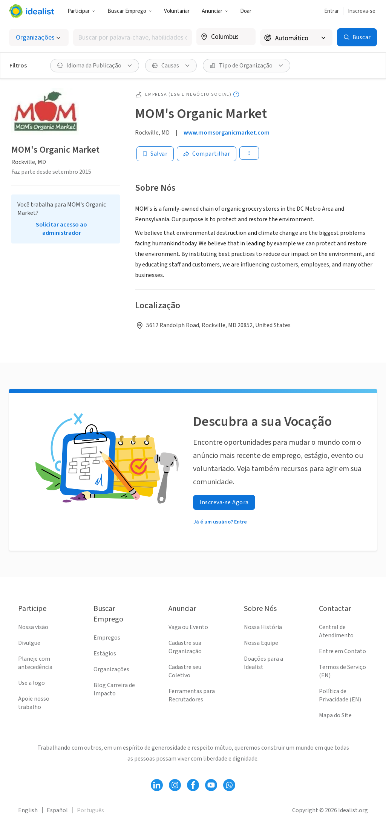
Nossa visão (33, 627)
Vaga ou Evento (188, 627)
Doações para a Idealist (263, 663)
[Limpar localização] (245, 37)
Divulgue (29, 643)
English (28, 810)
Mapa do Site (335, 715)
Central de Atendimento (336, 631)
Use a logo (31, 683)
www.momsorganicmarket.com (227, 133)
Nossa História (263, 627)
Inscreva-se (361, 11)
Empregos (106, 638)
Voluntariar (177, 11)
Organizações (111, 669)
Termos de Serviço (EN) (342, 671)
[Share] (206, 153)
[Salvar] (155, 153)
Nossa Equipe (261, 643)
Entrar (331, 11)
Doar (245, 11)
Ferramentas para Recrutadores (191, 695)
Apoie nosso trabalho (33, 703)
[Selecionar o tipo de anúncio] (39, 37)
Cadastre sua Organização (185, 647)
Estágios (104, 653)
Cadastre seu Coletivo (184, 671)
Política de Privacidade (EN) (340, 695)
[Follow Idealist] (157, 785)
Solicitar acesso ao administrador (61, 228)
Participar (81, 11)
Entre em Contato (342, 651)
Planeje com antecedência (35, 663)
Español (57, 810)
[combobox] (132, 37)
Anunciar (215, 11)
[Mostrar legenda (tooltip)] (236, 94)
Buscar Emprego (129, 11)
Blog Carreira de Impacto (114, 689)
